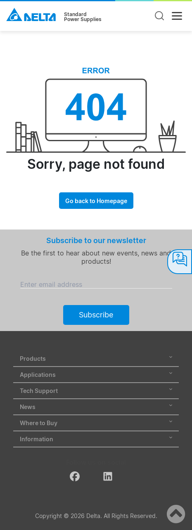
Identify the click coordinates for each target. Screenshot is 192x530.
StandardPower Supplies (83, 17)
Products (96, 358)
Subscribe (96, 314)
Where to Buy (96, 423)
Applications (96, 374)
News (96, 406)
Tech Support (96, 390)
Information (96, 439)
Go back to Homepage (96, 200)
